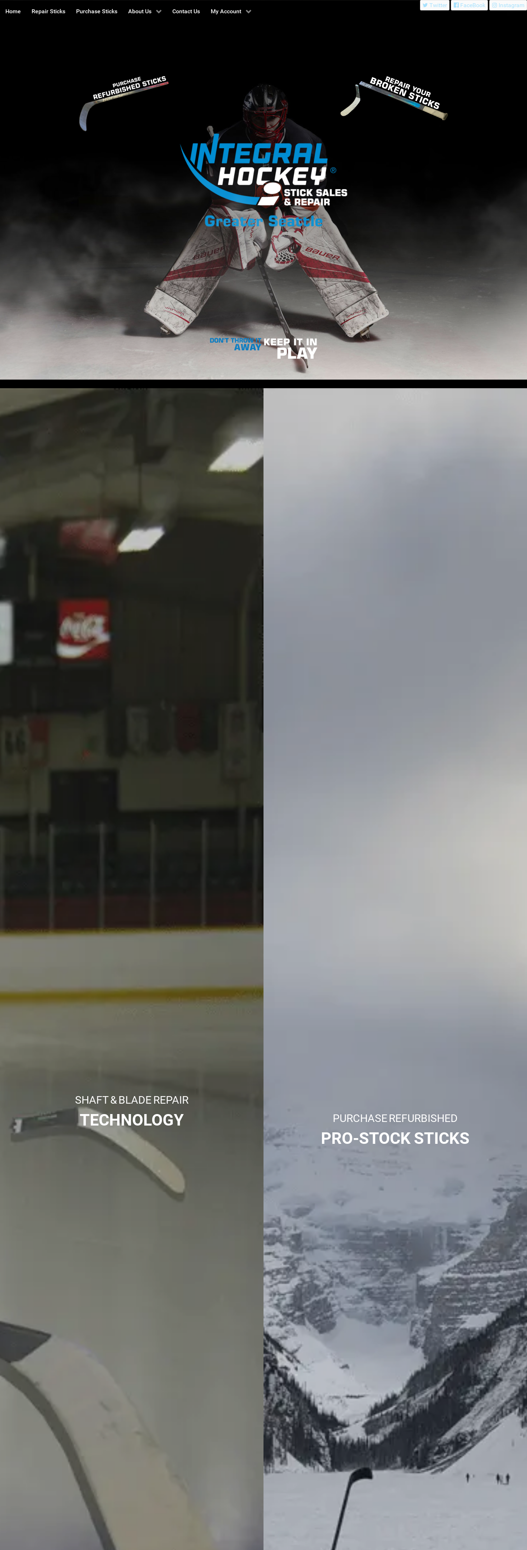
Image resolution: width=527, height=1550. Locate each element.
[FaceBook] (469, 5)
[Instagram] (508, 5)
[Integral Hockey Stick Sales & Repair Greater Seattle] (237, 344)
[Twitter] (435, 5)
